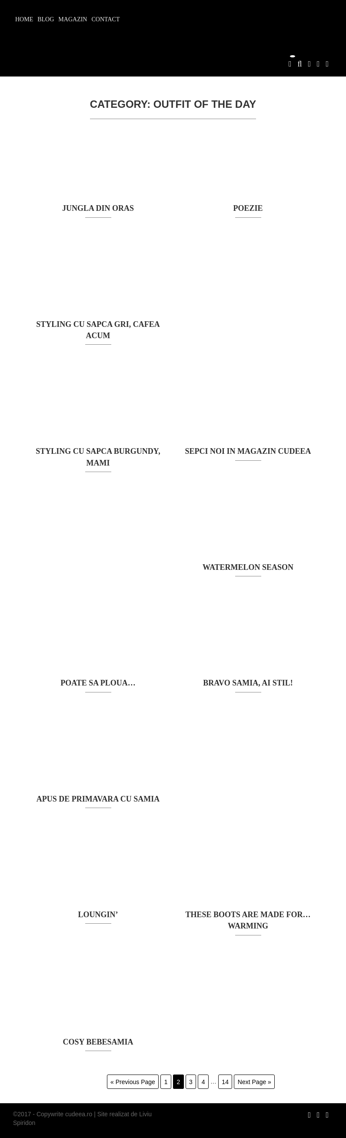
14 (225, 1081)
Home (24, 19)
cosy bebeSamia (98, 1042)
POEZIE (248, 208)
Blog (45, 19)
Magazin (72, 19)
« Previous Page (132, 1081)
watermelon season (248, 567)
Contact (105, 19)
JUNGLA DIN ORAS (98, 208)
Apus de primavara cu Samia (98, 799)
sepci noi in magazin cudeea (248, 451)
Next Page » (254, 1081)
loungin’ (98, 914)
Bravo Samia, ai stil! (248, 683)
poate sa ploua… (98, 683)
